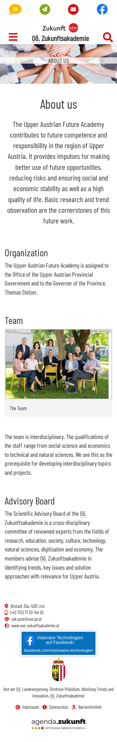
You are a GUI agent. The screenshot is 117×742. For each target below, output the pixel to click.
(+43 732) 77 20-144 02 (24, 612)
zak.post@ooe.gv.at (23, 619)
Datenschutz (55, 707)
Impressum (27, 707)
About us (58, 60)
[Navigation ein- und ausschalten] (13, 37)
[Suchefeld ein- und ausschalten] (108, 37)
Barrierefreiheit (87, 707)
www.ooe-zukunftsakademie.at (32, 625)
